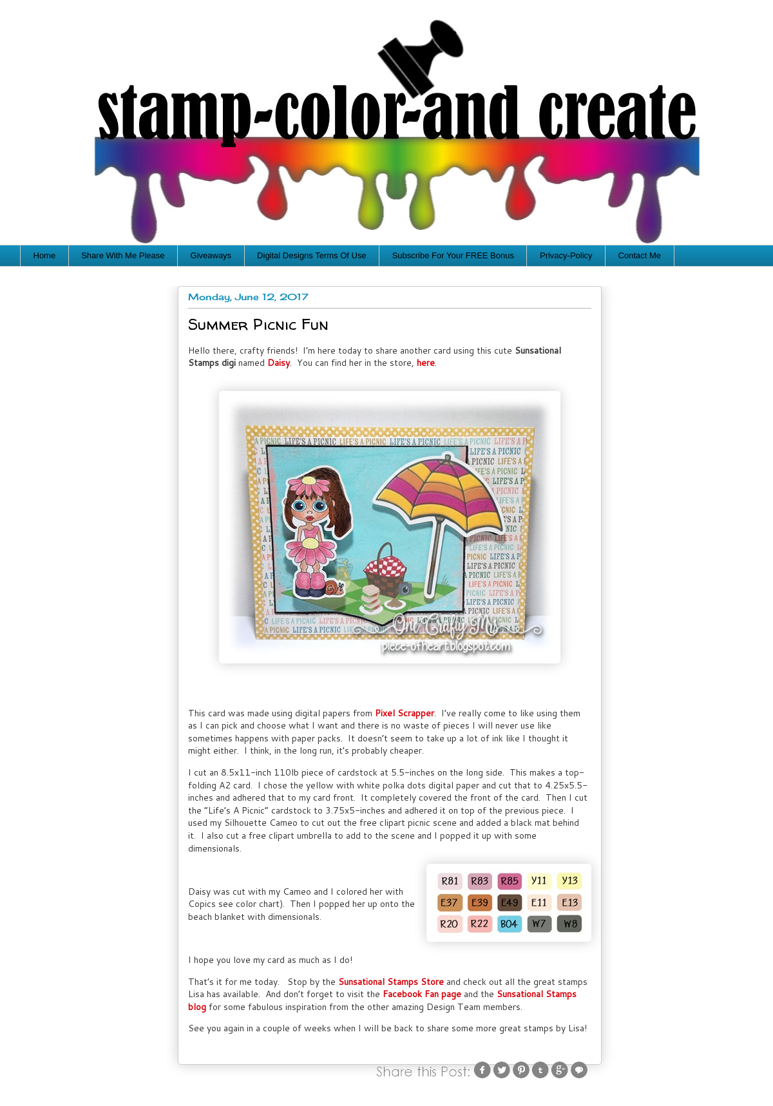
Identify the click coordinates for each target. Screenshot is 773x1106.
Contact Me (639, 255)
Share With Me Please (122, 255)
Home (44, 255)
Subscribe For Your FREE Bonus (453, 255)
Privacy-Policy (566, 255)
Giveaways (211, 255)
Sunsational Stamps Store (391, 981)
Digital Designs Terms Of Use (312, 255)
